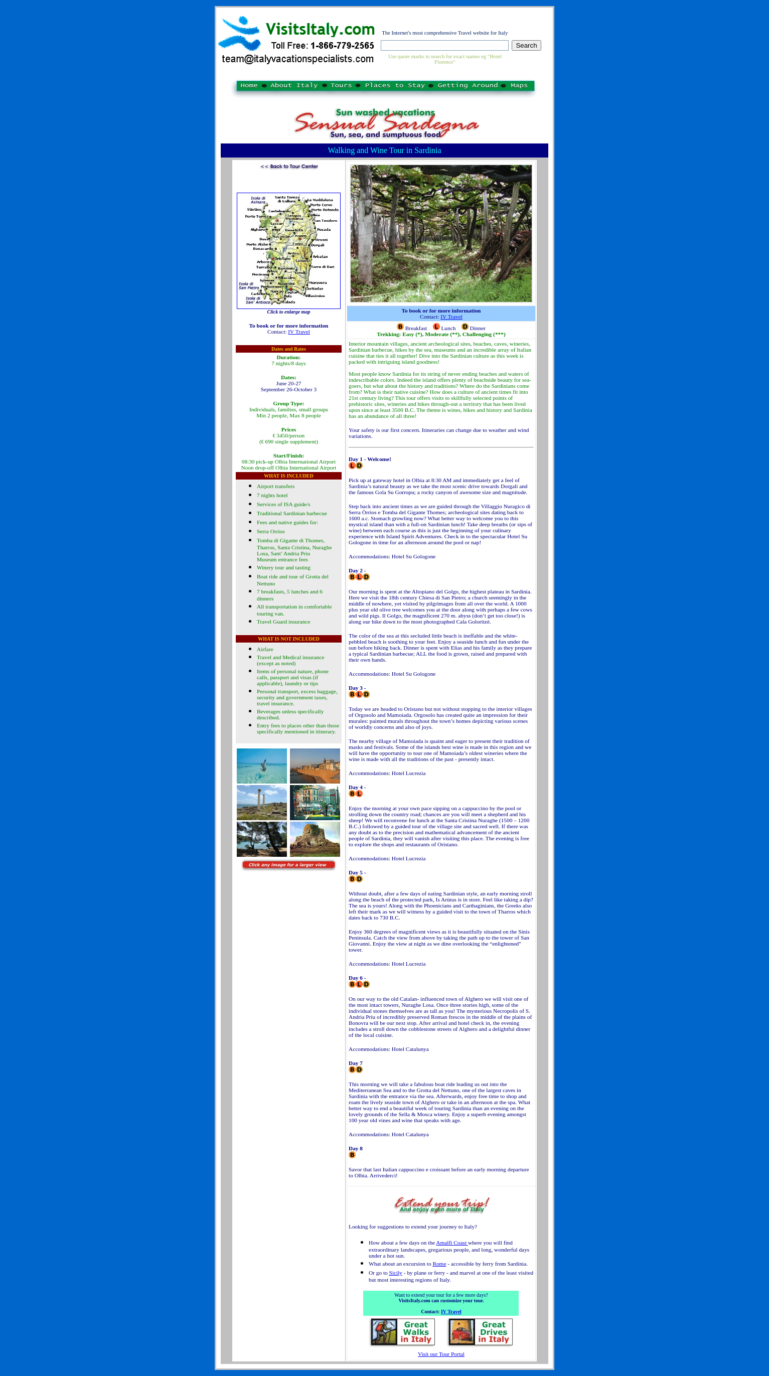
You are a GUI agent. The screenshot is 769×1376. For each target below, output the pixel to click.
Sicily (395, 1273)
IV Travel (299, 332)
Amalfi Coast (452, 1243)
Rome (439, 1264)
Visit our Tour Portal (441, 1354)
